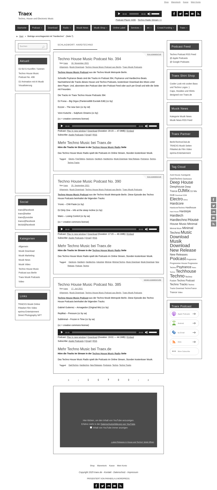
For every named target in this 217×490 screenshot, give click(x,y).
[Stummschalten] (146, 126)
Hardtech (98, 159)
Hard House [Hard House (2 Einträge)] (174, 212)
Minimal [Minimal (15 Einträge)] (192, 223)
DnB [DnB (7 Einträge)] (172, 195)
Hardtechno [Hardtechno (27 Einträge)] (178, 220)
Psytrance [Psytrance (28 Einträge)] (184, 267)
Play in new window (76, 131)
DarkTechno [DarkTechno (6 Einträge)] (176, 178)
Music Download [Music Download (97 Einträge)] (181, 234)
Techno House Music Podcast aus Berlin (103, 67)
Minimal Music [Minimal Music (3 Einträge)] (176, 228)
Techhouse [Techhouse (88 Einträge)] (186, 271)
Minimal (108, 262)
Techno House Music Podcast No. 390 (89, 181)
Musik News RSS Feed (181, 120)
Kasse (185, 2)
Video (21, 281)
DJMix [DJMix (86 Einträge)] (184, 190)
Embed (130, 131)
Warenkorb (175, 2)
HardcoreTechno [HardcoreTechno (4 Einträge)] (177, 207)
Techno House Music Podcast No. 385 (89, 284)
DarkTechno (73, 365)
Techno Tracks (74, 163)
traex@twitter (24, 213)
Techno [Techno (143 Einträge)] (177, 275)
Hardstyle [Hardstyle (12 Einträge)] (185, 211)
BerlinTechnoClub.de (180, 142)
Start (21, 36)
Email (88, 135)
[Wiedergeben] (61, 126)
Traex (25, 13)
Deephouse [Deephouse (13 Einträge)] (177, 186)
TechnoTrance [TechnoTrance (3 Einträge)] (191, 288)
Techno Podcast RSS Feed (183, 54)
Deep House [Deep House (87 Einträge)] (181, 182)
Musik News (24, 260)
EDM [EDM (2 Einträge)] (185, 195)
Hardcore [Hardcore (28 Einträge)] (177, 203)
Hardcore (90, 159)
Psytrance (145, 159)
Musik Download (76, 67)
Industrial (100, 262)
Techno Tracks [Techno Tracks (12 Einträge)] (179, 284)
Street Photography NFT (30, 315)
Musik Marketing (26, 255)
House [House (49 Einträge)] (193, 220)
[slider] (104, 126)
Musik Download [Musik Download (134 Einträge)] (180, 243)
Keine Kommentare (152, 280)
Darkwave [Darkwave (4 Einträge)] (187, 179)
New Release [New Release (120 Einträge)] (183, 250)
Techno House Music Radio (106, 147)
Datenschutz (119, 472)
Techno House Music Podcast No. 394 (89, 59)
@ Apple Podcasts (179, 58)
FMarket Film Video (27, 308)
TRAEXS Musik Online (29, 304)
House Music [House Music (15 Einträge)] (178, 223)
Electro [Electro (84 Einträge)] (176, 199)
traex (66, 63)
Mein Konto (196, 2)
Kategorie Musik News (180, 116)
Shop (166, 2)
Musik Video (24, 264)
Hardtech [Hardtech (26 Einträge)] (176, 215)
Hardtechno (108, 159)
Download (92, 131)
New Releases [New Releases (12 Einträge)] (179, 254)
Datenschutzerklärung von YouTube (118, 424)
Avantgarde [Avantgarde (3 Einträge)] (185, 175)
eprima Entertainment (28, 311)
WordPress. (123, 479)
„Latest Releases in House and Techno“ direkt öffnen (132, 442)
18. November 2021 (80, 63)
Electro (71, 159)
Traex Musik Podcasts (132, 67)
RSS (95, 135)
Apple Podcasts (76, 135)
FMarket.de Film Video (181, 149)
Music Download (133, 262)
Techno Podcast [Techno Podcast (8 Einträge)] (186, 280)
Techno (153, 159)
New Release (133, 159)
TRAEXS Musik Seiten (181, 145)
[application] (108, 126)
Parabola (110, 479)
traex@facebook (26, 210)
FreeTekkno (80, 159)
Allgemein (63, 67)
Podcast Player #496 (126, 20)
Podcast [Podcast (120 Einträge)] (178, 258)
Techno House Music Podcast (73, 72)
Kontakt (107, 472)
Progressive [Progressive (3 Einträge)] (191, 259)
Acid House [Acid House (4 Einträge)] (175, 175)
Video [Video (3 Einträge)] (180, 292)
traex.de (98, 472)
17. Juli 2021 (77, 289)
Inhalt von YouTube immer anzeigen (110, 427)
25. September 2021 (80, 185)
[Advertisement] (32, 143)
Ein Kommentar (153, 54)
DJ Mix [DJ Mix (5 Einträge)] (193, 191)
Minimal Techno (118, 262)
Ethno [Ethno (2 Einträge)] (185, 200)
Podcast (78, 266)
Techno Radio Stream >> (150, 20)
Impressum (132, 472)
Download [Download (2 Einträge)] (178, 195)
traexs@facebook (26, 221)
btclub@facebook (26, 224)
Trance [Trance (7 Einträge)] (173, 292)
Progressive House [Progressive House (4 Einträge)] (178, 263)
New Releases (96, 365)
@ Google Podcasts (179, 62)
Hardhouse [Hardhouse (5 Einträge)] (190, 207)
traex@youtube (25, 217)
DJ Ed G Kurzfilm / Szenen (32, 69)
